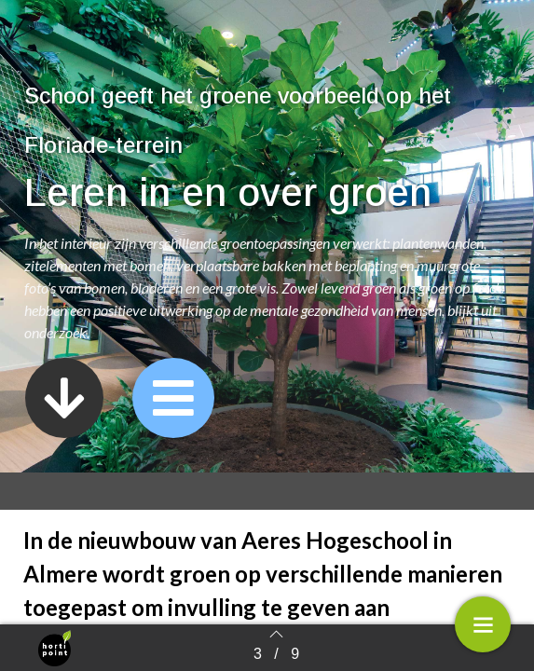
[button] (64, 398)
